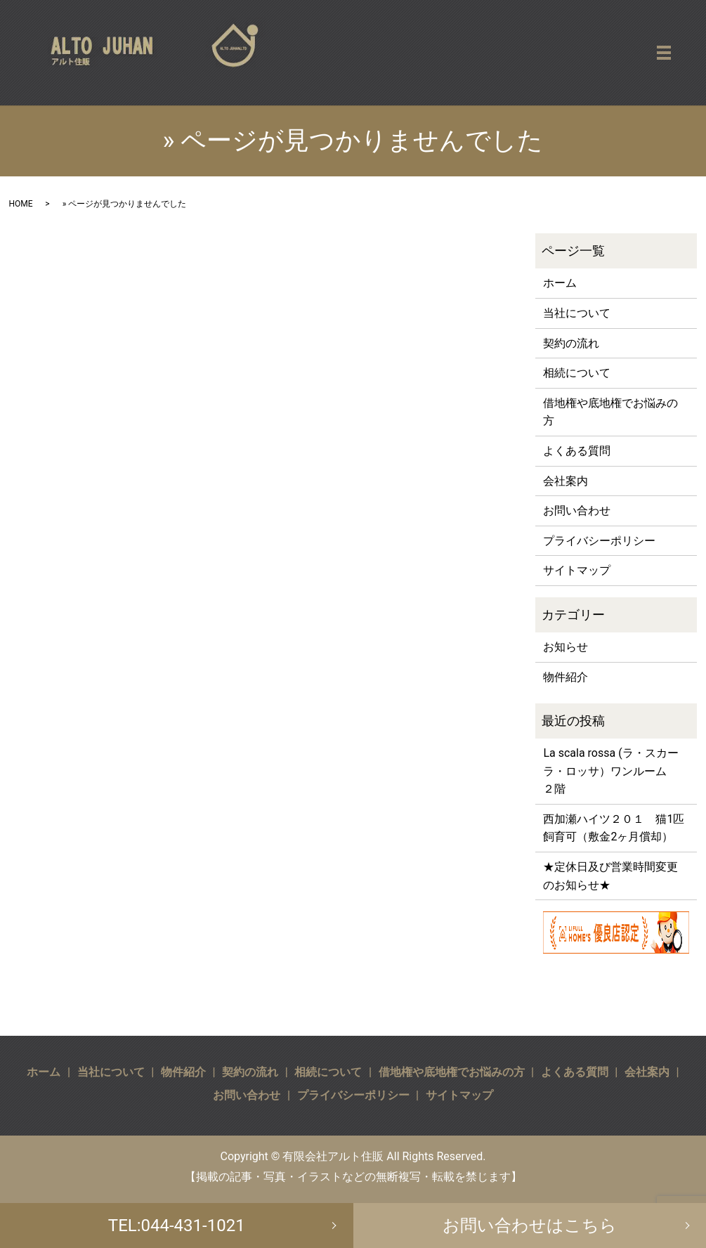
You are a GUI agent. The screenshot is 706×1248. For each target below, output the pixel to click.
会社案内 (565, 481)
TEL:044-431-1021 (176, 1225)
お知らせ (565, 647)
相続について (576, 372)
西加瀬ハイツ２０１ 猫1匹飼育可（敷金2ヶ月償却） (613, 828)
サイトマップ (576, 570)
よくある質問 (576, 450)
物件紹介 (565, 677)
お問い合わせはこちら (530, 1225)
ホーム (560, 283)
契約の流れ (571, 343)
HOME (21, 204)
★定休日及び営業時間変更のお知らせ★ (610, 876)
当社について (576, 313)
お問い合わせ (576, 510)
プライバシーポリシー (599, 540)
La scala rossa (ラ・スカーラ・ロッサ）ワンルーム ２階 (610, 770)
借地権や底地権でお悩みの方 (610, 412)
